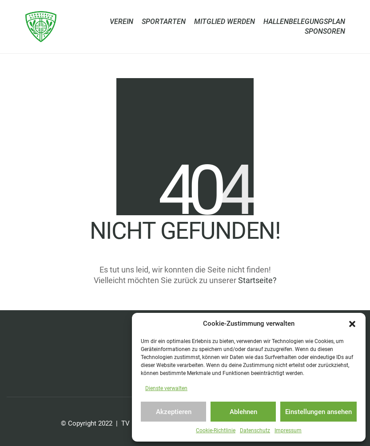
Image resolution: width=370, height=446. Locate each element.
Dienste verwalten (166, 388)
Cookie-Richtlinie (215, 430)
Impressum (288, 430)
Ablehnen (243, 412)
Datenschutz (255, 430)
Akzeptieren (173, 412)
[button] (352, 324)
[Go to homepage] (40, 26)
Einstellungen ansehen (318, 412)
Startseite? (257, 280)
